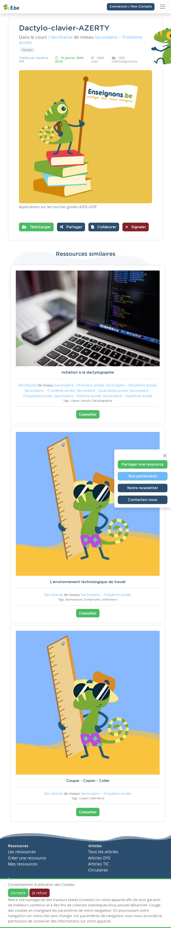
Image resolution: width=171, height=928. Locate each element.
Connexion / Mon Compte (131, 6)
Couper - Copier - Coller (88, 781)
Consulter (88, 414)
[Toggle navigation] (162, 6)
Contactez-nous (142, 500)
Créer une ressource (27, 858)
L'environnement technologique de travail (87, 582)
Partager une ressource (143, 464)
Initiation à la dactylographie (87, 372)
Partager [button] (71, 227)
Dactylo (27, 50)
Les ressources (22, 851)
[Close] (164, 455)
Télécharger (36, 227)
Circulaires (98, 870)
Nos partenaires (142, 476)
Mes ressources (22, 864)
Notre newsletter (142, 488)
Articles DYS (99, 858)
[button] (103, 227)
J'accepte (18, 892)
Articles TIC (98, 864)
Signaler (135, 227)
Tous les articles (103, 851)
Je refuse (39, 892)
